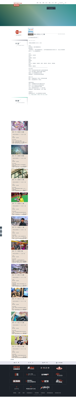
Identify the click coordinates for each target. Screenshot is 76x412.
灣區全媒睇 (33, 94)
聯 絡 (46, 362)
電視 (37, 3)
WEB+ (46, 3)
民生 (44, 94)
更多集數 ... (13, 359)
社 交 (31, 362)
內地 (41, 94)
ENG (60, 2)
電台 (40, 3)
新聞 (43, 3)
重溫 (49, 3)
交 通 (17, 362)
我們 (55, 3)
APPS (52, 3)
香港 (46, 94)
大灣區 (38, 94)
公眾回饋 (60, 362)
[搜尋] (65, 2)
